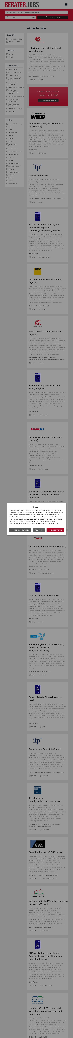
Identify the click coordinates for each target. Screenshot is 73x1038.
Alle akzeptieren (55, 530)
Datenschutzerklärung (52, 523)
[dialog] (36, 519)
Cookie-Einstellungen (20, 530)
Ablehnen (38, 530)
